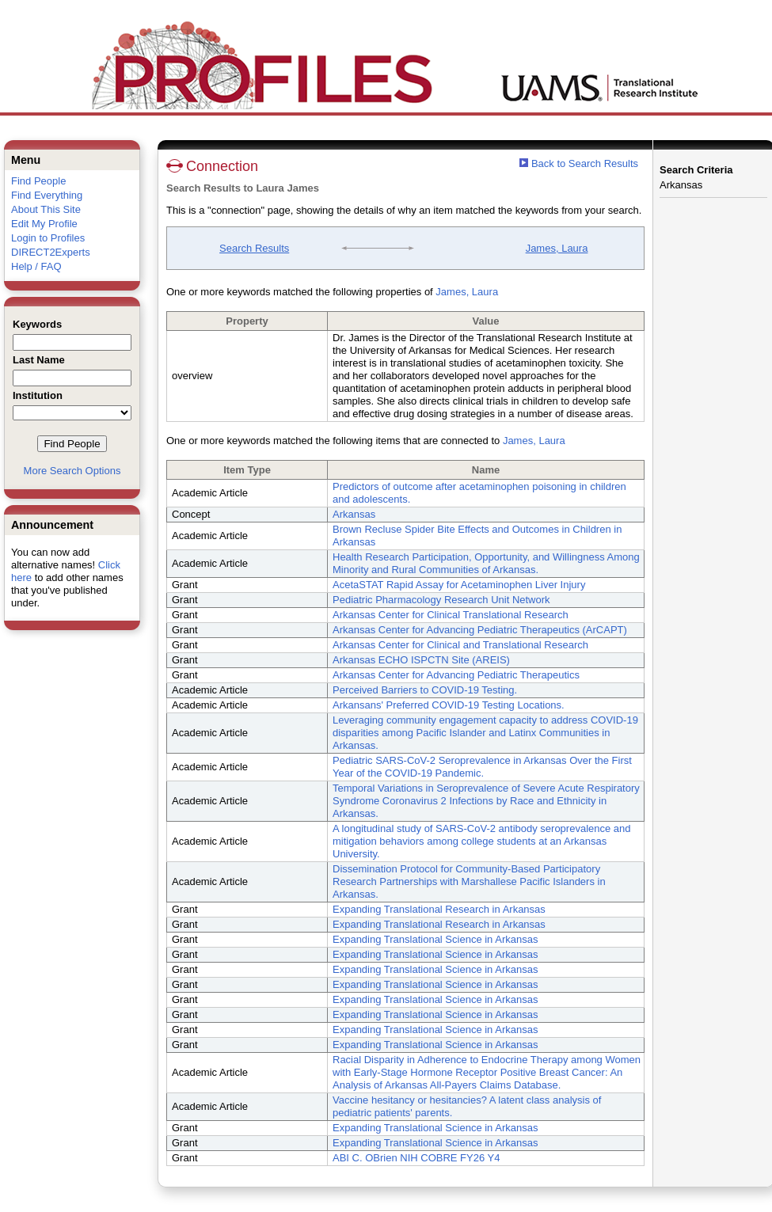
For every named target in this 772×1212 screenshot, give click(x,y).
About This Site (46, 209)
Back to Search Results (578, 163)
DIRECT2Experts (50, 252)
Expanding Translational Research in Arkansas (439, 909)
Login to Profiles (48, 238)
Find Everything (46, 195)
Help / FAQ (36, 266)
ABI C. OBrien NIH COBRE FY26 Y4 (416, 1158)
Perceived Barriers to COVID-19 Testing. (425, 690)
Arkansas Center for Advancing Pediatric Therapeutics (456, 675)
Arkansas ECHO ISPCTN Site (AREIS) (421, 660)
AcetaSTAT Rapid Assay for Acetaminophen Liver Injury (459, 585)
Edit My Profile (44, 224)
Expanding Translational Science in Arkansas (435, 939)
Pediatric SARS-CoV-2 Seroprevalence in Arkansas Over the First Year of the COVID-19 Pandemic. (482, 766)
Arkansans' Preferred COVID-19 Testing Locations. (449, 705)
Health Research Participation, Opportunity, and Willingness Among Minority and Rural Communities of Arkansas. (486, 563)
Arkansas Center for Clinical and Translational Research (460, 645)
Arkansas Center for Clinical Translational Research (451, 615)
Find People (38, 181)
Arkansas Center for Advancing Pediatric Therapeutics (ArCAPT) (480, 630)
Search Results (254, 248)
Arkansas (354, 514)
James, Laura (557, 248)
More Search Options (72, 471)
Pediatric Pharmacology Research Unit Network (441, 600)
